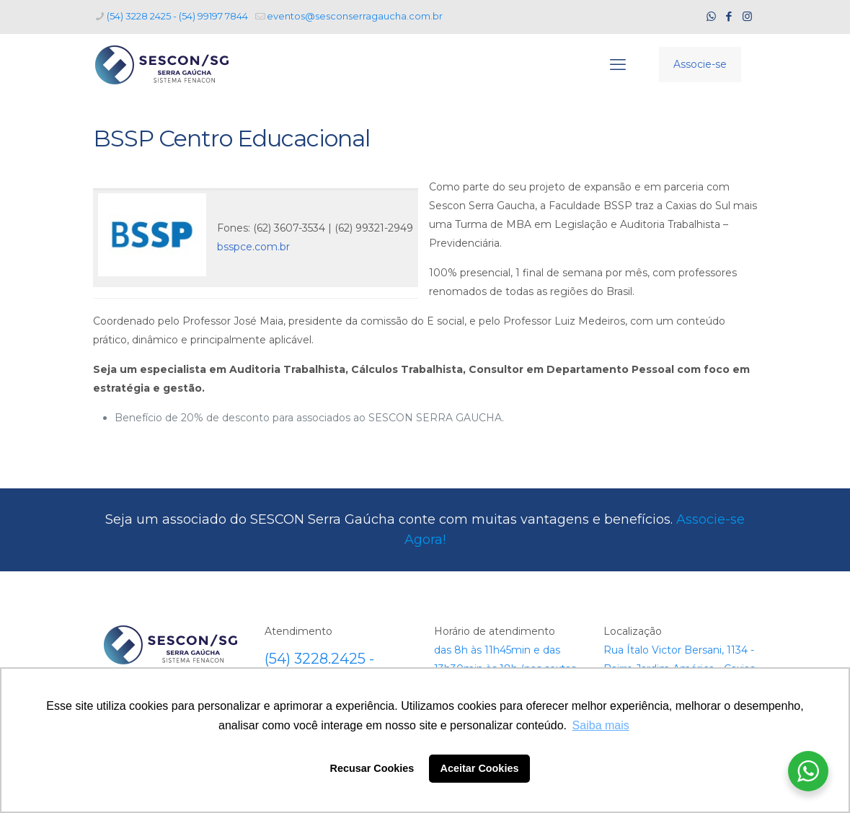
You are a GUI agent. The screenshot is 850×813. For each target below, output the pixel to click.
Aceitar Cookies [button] (480, 768)
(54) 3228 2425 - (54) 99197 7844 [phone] (177, 16)
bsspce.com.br (253, 246)
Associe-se (700, 64)
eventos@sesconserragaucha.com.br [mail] (355, 16)
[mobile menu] (618, 65)
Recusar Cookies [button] (372, 768)
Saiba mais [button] (600, 725)
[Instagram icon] (747, 16)
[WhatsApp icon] (711, 16)
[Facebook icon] (729, 16)
